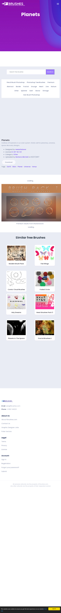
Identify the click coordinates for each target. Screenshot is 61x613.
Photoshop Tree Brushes (36, 82)
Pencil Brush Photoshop (15, 82)
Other (16, 91)
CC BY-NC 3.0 (16, 152)
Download (8, 162)
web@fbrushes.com (13, 406)
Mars (14, 167)
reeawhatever (20, 149)
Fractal (26, 87)
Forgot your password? (10, 467)
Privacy (4, 445)
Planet (20, 167)
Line (47, 87)
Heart (41, 87)
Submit (4, 471)
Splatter (24, 91)
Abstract (10, 87)
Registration (6, 463)
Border (18, 87)
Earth (9, 167)
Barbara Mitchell (22, 157)
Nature (53, 87)
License (4, 449)
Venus (34, 167)
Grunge (34, 87)
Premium (51, 82)
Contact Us (5, 424)
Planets (5, 140)
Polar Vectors (6, 431)
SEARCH (50, 72)
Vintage (46, 91)
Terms (3, 442)
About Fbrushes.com (9, 420)
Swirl (31, 91)
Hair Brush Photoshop (31, 95)
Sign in (3, 460)
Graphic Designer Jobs (10, 428)
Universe (27, 167)
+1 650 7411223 (12, 409)
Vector (37, 91)
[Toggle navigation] (58, 4)
